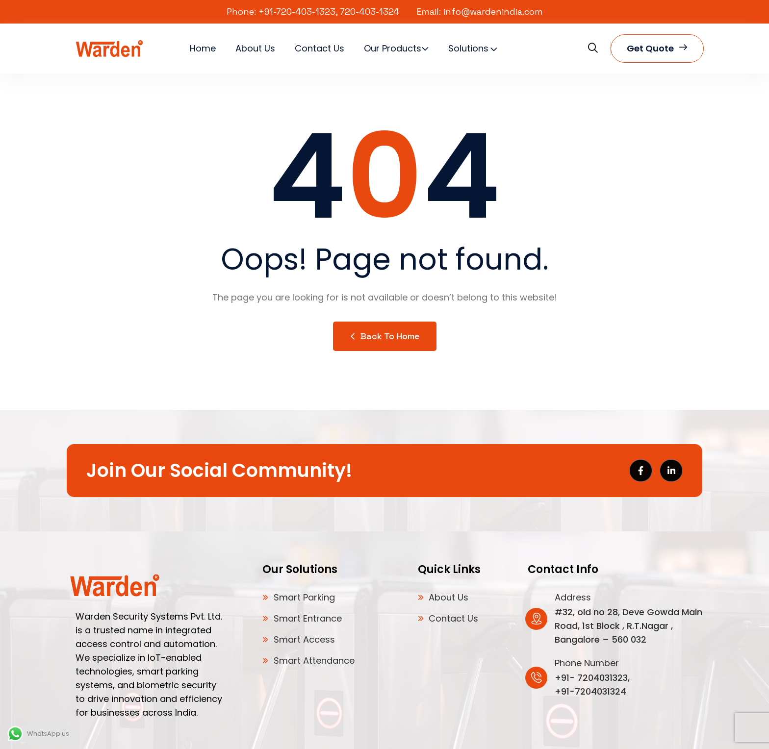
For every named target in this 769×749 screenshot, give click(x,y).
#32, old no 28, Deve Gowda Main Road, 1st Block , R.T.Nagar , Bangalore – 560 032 (628, 626)
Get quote (657, 48)
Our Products (392, 48)
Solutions (468, 48)
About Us (255, 48)
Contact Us (319, 48)
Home (203, 48)
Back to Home (384, 336)
